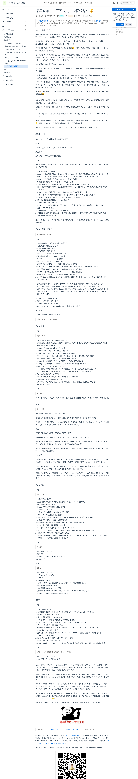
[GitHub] (114, 2)
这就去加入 (120, 24)
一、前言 (5, 10)
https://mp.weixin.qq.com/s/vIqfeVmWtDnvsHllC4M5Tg (63, 729)
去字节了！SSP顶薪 (12, 58)
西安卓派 (119, 29)
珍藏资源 (89, 2)
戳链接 (98, 21)
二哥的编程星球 (42, 21)
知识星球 (62, 3)
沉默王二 (40, 16)
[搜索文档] (127, 3)
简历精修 (128, 24)
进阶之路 (54, 3)
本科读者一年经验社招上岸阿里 (15, 46)
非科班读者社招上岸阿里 (13, 49)
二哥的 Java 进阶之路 (72, 735)
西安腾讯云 (119, 32)
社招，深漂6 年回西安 (12, 66)
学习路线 (71, 3)
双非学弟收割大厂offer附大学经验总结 (15, 62)
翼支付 (118, 34)
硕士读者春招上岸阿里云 (13, 43)
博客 (46, 3)
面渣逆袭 (79, 3)
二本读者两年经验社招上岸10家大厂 (15, 54)
